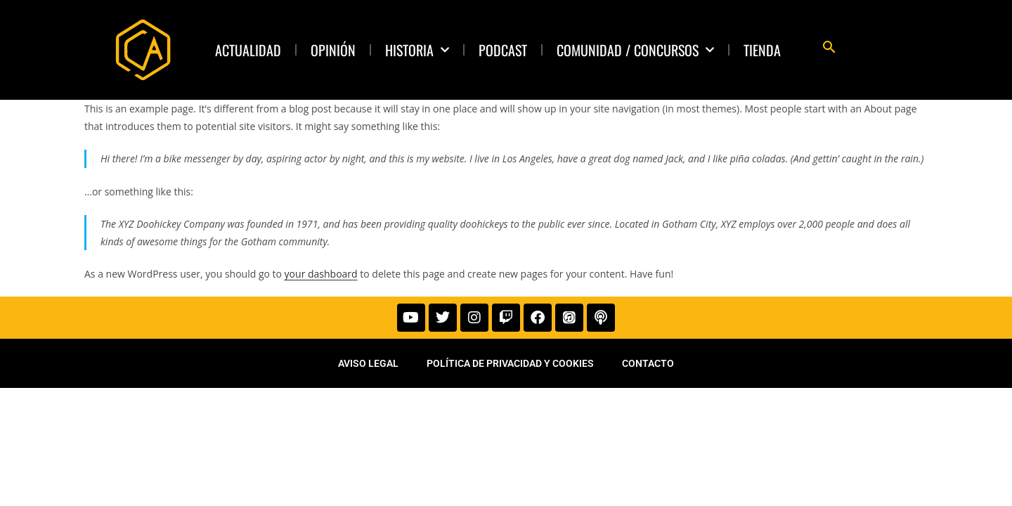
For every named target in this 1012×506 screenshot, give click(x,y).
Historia (417, 50)
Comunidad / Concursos (635, 50)
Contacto (648, 366)
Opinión (333, 49)
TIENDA (762, 49)
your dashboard (321, 273)
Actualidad (248, 49)
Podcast (503, 49)
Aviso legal (368, 366)
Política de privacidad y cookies (510, 366)
